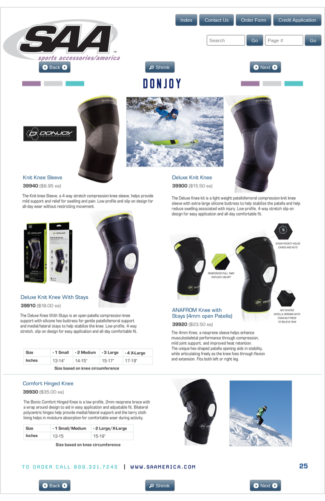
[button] (186, 20)
